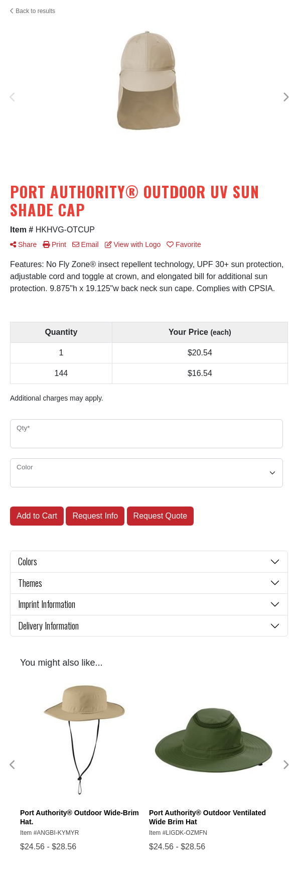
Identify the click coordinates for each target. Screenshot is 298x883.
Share (23, 244)
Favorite (184, 244)
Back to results (32, 11)
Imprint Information (46, 603)
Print (54, 244)
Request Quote (160, 516)
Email (85, 244)
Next (285, 97)
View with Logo (133, 244)
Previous (13, 97)
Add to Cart (37, 516)
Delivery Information (48, 625)
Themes (30, 582)
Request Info (95, 516)
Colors (27, 561)
